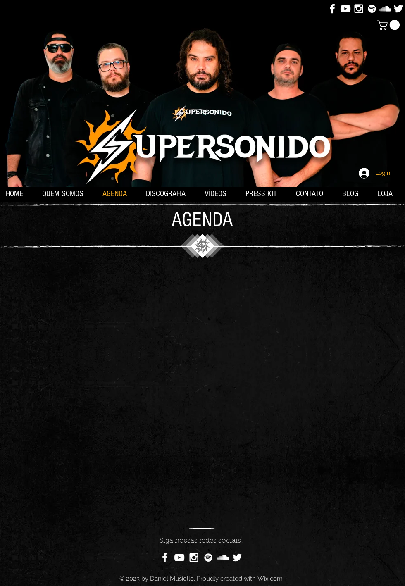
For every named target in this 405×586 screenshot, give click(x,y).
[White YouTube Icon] (345, 8)
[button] (389, 25)
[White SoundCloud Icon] (385, 8)
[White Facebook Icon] (332, 8)
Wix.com (270, 578)
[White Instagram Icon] (359, 8)
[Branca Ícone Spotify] (372, 8)
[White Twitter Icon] (398, 8)
